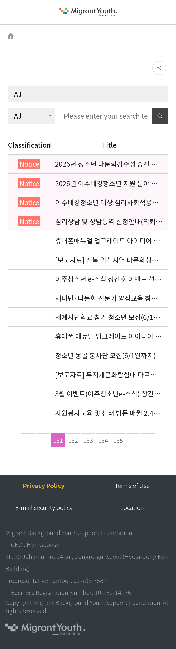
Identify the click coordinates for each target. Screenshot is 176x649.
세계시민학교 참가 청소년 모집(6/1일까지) (107, 317)
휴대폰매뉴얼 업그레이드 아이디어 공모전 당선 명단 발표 (107, 240)
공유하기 (159, 68)
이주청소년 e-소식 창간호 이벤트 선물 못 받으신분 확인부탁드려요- (108, 279)
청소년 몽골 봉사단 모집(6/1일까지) (105, 355)
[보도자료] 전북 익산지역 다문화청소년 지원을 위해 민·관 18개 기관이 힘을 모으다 (109, 260)
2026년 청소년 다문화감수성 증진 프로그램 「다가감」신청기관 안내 (106, 164)
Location (132, 507)
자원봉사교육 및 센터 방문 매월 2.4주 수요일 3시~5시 (107, 413)
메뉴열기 (12, 12)
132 (73, 440)
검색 (164, 12)
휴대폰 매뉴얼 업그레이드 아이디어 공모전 (108, 336)
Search (160, 116)
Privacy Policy (44, 485)
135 (118, 440)
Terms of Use (132, 485)
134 (103, 440)
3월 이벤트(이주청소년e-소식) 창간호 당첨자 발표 (107, 393)
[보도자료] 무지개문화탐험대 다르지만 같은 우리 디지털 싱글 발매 (109, 374)
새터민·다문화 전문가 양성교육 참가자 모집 (106, 298)
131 (58, 440)
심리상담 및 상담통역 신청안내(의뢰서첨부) (108, 221)
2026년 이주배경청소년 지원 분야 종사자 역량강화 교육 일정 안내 (106, 183)
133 (88, 440)
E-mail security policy (44, 507)
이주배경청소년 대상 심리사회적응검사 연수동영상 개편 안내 (106, 202)
